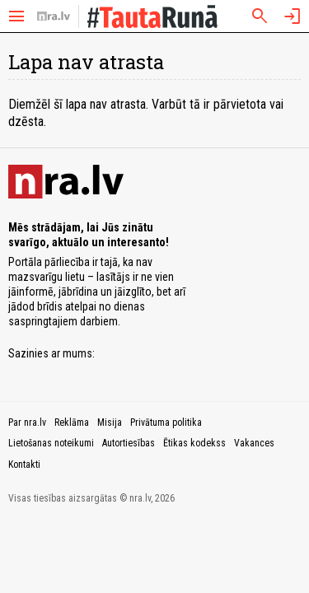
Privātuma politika (166, 422)
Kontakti (24, 464)
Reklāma (71, 422)
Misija (109, 422)
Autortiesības (128, 443)
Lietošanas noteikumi (51, 443)
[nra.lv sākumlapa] (53, 16)
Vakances (254, 443)
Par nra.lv (27, 422)
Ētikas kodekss (194, 443)
